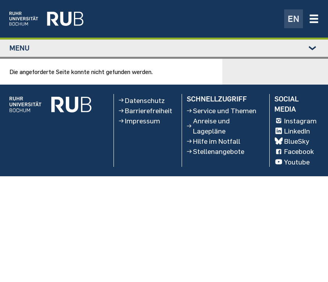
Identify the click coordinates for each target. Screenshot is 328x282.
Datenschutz (142, 100)
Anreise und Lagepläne (208, 126)
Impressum (139, 121)
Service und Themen (221, 110)
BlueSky (291, 141)
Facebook (294, 151)
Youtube (292, 161)
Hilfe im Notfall (213, 141)
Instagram (295, 121)
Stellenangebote (215, 151)
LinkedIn (292, 131)
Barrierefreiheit (145, 110)
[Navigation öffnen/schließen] (314, 18)
